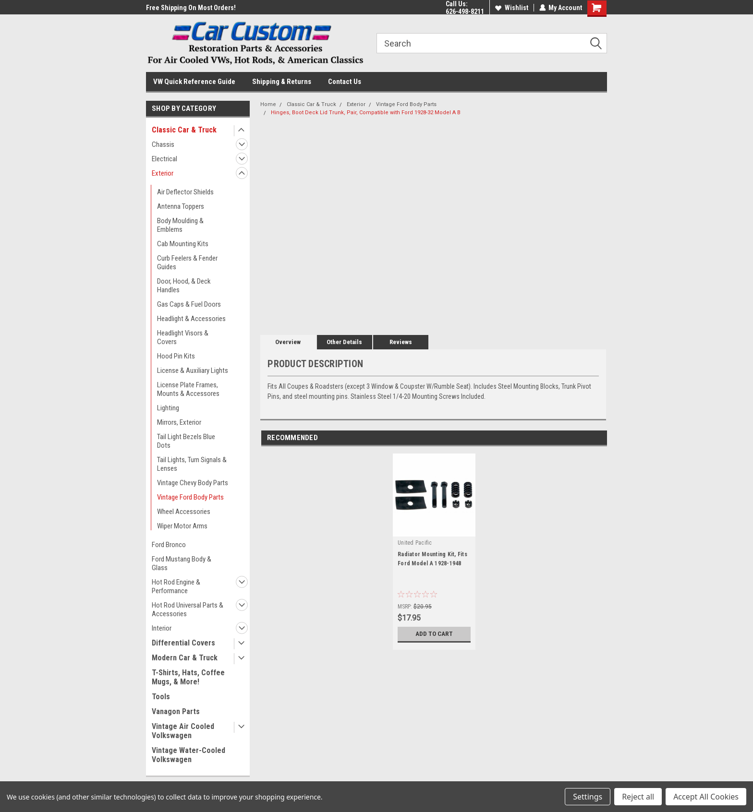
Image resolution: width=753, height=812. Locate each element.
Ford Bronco (169, 544)
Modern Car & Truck (185, 657)
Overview (288, 342)
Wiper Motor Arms (182, 526)
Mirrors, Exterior (179, 422)
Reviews (400, 342)
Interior (161, 628)
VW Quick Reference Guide (194, 81)
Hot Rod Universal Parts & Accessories (187, 609)
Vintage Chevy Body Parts (192, 482)
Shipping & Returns (281, 81)
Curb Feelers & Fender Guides (187, 262)
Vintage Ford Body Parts (190, 497)
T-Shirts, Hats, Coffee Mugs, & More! (188, 677)
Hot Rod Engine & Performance (176, 586)
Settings (587, 796)
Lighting (168, 408)
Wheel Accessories (183, 511)
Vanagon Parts (176, 711)
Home (268, 104)
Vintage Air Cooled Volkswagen (183, 731)
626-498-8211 (464, 11)
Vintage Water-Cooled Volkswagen (188, 755)
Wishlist (511, 8)
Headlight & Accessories (191, 318)
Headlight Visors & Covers (182, 337)
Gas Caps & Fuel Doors (189, 304)
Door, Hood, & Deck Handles (184, 285)
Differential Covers (183, 642)
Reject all (638, 796)
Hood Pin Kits (176, 356)
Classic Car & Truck (184, 129)
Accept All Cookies (706, 796)
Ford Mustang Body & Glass (181, 563)
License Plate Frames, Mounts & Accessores (188, 389)
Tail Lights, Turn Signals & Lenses (192, 464)
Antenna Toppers (180, 206)
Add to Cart (434, 634)
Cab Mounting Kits (182, 243)
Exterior (162, 173)
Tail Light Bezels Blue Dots (186, 441)
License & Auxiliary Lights (192, 370)
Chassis (163, 144)
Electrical (164, 159)
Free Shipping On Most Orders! (191, 8)
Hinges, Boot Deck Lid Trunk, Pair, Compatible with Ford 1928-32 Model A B (366, 112)
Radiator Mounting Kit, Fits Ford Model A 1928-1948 (432, 559)
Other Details (344, 342)
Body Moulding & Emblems (180, 225)
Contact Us (344, 81)
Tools (161, 696)
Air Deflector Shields (185, 192)
